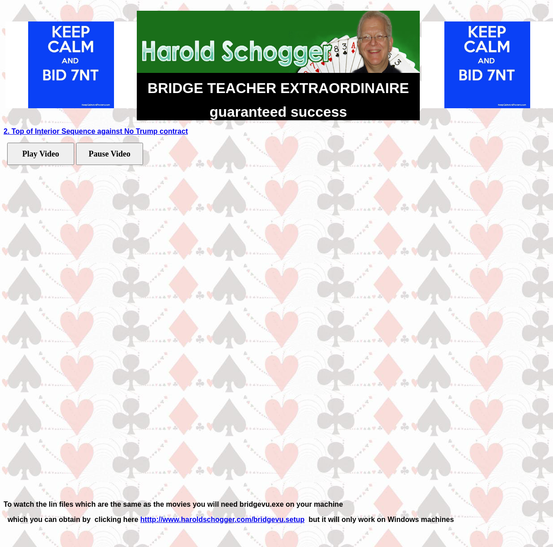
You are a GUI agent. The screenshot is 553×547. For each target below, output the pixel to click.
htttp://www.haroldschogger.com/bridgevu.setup (222, 519)
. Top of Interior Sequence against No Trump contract (98, 131)
